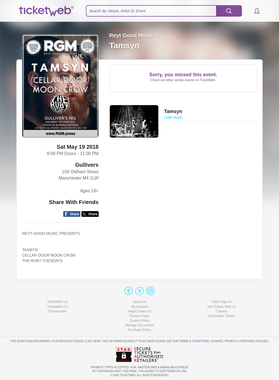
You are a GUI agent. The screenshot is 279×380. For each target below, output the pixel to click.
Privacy (230, 341)
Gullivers (87, 165)
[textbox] (164, 11)
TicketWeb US (57, 302)
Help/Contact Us (139, 311)
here (97, 341)
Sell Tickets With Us (221, 307)
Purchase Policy (139, 330)
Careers (222, 311)
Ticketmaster (57, 311)
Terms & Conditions (194, 341)
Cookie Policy (140, 321)
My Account (139, 307)
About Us (139, 302)
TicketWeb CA (57, 307)
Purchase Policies (253, 341)
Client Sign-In (221, 302)
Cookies (217, 341)
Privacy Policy (139, 316)
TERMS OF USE (176, 371)
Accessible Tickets (221, 316)
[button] (254, 11)
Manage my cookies (139, 325)
